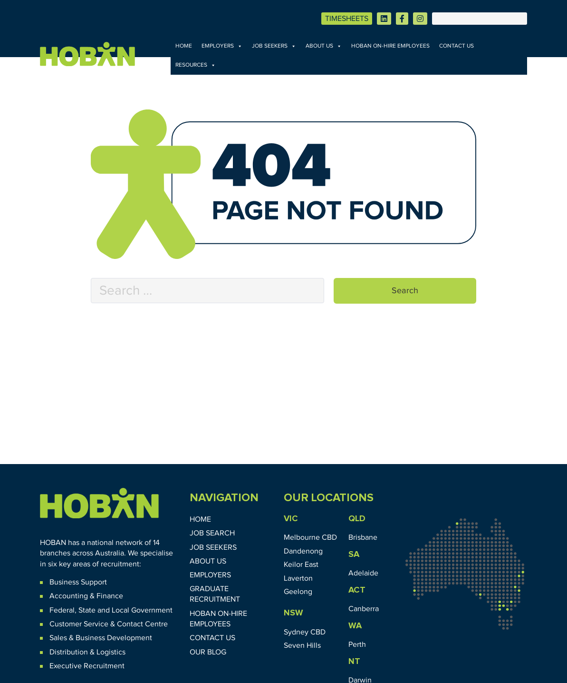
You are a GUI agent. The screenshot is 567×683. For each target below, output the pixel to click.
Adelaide (363, 573)
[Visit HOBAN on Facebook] (402, 18)
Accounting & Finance (86, 596)
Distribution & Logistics (87, 652)
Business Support (78, 582)
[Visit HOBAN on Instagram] (420, 18)
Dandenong (303, 551)
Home (183, 46)
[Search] (479, 18)
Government (151, 610)
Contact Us (456, 46)
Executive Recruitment (87, 666)
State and (94, 610)
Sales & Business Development (100, 638)
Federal (62, 610)
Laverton (298, 578)
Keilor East (301, 564)
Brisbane (362, 537)
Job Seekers (274, 46)
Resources (195, 65)
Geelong (298, 591)
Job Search (212, 533)
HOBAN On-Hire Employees (390, 46)
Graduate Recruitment (215, 594)
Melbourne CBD (310, 537)
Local (120, 610)
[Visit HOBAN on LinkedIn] (384, 18)
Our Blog (208, 652)
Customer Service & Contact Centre (108, 624)
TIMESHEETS (346, 18)
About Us (324, 46)
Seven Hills (302, 645)
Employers (222, 46)
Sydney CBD (305, 632)
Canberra (363, 609)
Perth (357, 644)
